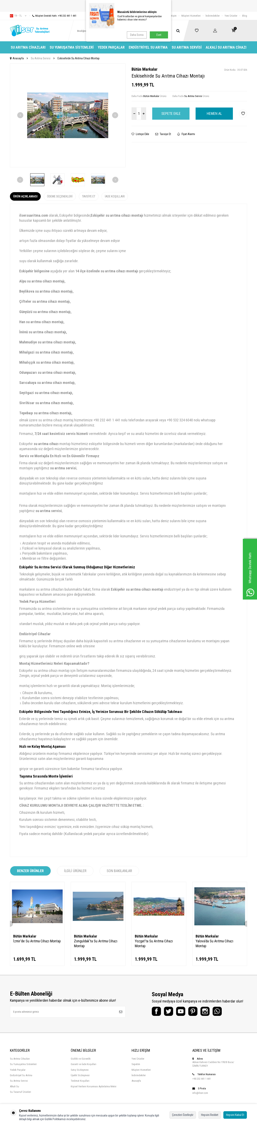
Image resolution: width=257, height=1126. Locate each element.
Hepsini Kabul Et (235, 1114)
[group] (67, 115)
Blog (244, 15)
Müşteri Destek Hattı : (52, 15)
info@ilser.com (200, 1092)
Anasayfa (17, 58)
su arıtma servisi (63, 468)
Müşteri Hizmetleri (191, 15)
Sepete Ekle (171, 113)
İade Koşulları (115, 196)
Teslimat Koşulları (80, 1080)
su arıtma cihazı (46, 444)
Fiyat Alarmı (186, 134)
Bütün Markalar (144, 69)
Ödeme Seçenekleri (60, 196)
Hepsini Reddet (209, 1114)
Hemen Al (214, 113)
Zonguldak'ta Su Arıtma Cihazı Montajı (95, 943)
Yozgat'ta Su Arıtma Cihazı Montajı (154, 943)
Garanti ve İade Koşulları (83, 1064)
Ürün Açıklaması (25, 196)
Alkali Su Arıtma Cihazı (226, 47)
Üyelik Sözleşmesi (80, 1075)
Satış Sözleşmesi (80, 1069)
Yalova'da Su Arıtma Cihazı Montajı (214, 943)
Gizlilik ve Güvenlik (81, 1058)
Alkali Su (14, 1086)
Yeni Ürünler (231, 15)
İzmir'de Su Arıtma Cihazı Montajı (37, 941)
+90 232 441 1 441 (201, 1078)
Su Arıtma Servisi (187, 47)
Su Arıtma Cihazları (28, 47)
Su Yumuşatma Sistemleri (72, 47)
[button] (20, 115)
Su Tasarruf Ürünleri (20, 1091)
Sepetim (136, 1064)
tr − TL (18, 15)
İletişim (173, 15)
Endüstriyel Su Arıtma (148, 47)
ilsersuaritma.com (33, 215)
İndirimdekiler (213, 15)
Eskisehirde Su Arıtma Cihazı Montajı (79, 58)
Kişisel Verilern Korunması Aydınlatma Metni (93, 1086)
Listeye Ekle (140, 134)
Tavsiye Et (163, 134)
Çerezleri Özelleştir (182, 1114)
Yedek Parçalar (111, 47)
